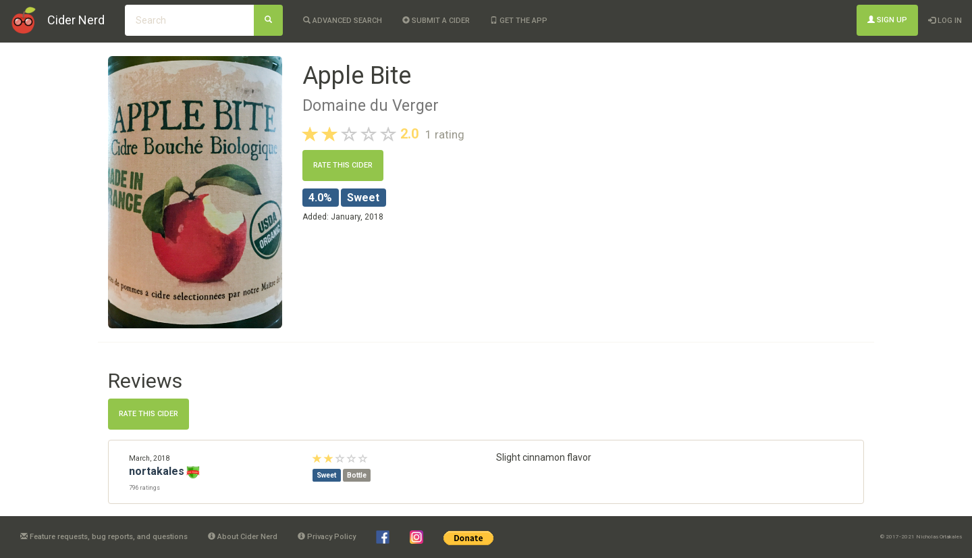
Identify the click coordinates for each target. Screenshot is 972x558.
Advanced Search (342, 20)
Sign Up (887, 20)
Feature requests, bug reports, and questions (104, 536)
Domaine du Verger (370, 105)
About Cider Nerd (242, 536)
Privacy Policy (327, 536)
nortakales (156, 471)
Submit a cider (436, 20)
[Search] (268, 20)
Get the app (518, 20)
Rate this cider (343, 165)
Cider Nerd (76, 20)
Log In (945, 20)
